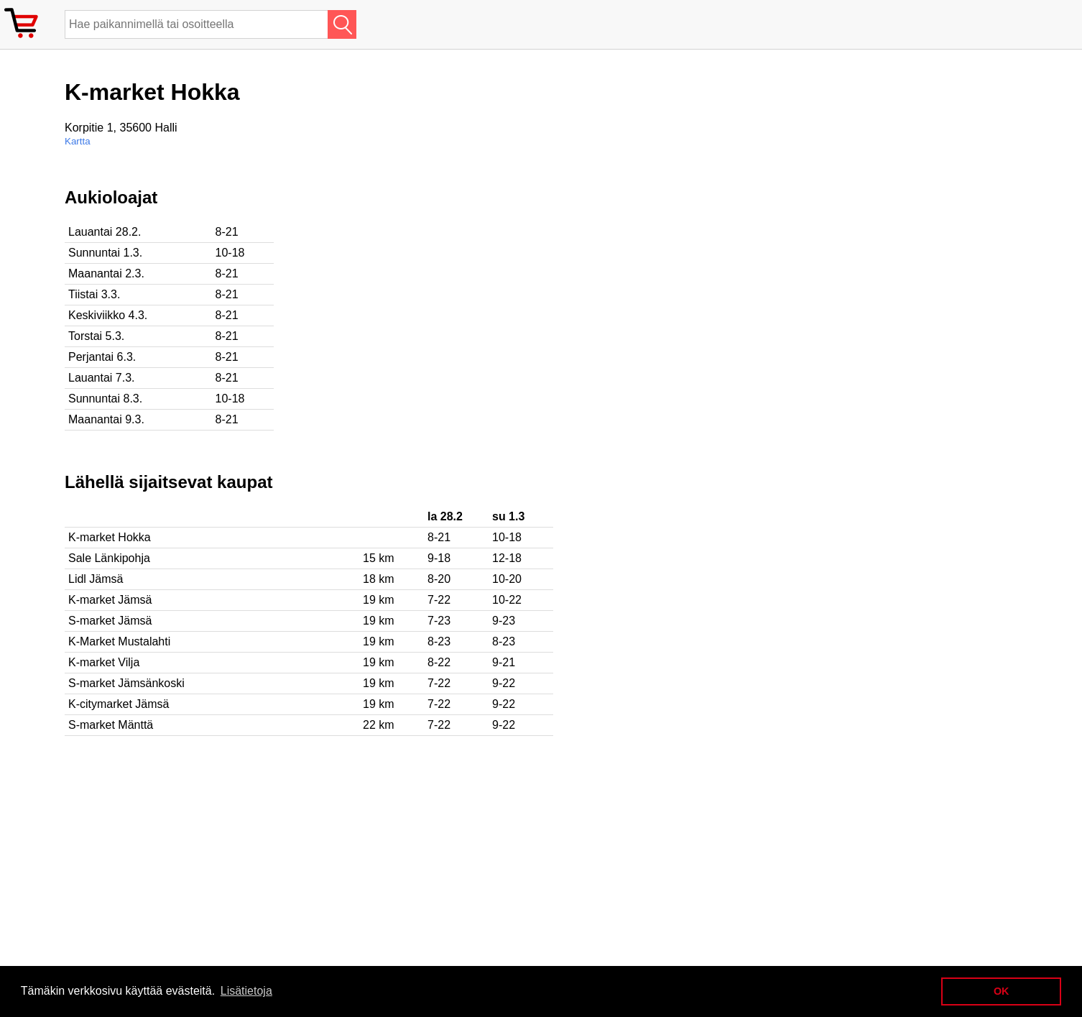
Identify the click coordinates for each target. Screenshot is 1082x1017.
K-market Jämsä (110, 600)
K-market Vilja (103, 662)
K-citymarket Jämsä (118, 704)
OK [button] (1001, 991)
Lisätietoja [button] (246, 991)
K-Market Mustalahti (119, 641)
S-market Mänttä (110, 725)
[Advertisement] (467, 288)
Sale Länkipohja (109, 558)
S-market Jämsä (110, 621)
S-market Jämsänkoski (126, 683)
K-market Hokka (109, 537)
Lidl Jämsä (95, 579)
